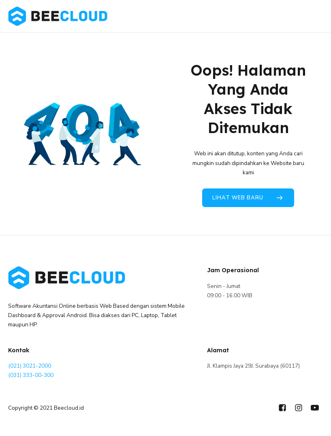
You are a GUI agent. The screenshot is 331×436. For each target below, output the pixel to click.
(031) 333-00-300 (30, 375)
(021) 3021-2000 (29, 366)
